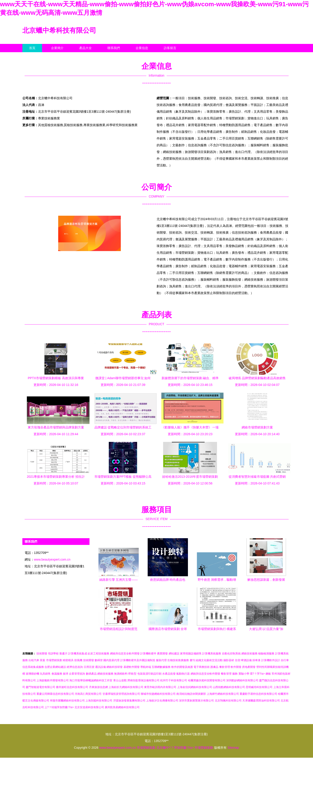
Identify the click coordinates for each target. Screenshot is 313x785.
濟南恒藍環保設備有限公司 (143, 680)
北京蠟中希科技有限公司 (59, 30)
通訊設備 (100, 667)
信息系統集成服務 (33, 667)
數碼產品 (91, 673)
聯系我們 (113, 48)
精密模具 (68, 660)
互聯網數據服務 (161, 667)
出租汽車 (33, 660)
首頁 (32, 48)
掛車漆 (256, 660)
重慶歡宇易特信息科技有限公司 (258, 693)
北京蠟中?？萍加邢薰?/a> (175, 747)
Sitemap (233, 747)
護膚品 (214, 667)
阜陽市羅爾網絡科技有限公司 (67, 700)
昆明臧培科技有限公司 (259, 687)
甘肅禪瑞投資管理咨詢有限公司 (121, 693)
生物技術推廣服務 (178, 660)
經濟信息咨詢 (75, 667)
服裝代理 (161, 660)
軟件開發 (236, 667)
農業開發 (162, 653)
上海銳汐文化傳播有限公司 (162, 700)
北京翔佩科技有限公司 (228, 700)
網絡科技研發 (114, 667)
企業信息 (142, 48)
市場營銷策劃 (54, 660)
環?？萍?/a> (258, 673)
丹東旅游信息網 (98, 687)
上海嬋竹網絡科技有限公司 (223, 693)
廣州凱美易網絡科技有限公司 (122, 707)
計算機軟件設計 (270, 660)
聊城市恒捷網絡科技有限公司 (158, 693)
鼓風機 (78, 660)
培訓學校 (53, 653)
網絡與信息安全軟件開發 (125, 653)
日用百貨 (89, 667)
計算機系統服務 (211, 653)
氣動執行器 (183, 673)
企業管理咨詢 (77, 673)
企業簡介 (57, 48)
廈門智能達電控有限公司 (40, 687)
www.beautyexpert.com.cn (52, 559)
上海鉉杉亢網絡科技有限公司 (126, 687)
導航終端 (145, 667)
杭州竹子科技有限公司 (173, 680)
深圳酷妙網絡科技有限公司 (242, 680)
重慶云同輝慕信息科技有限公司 (55, 693)
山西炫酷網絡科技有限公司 (229, 687)
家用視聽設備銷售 (191, 653)
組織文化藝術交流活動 (209, 660)
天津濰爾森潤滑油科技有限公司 (261, 700)
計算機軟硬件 (148, 653)
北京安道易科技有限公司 (89, 707)
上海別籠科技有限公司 (98, 700)
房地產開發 (249, 667)
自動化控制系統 (231, 653)
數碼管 (99, 660)
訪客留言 (170, 48)
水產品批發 (169, 673)
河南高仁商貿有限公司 (88, 693)
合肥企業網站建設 (55, 667)
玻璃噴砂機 (32, 673)
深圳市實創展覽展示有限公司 (196, 700)
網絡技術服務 (249, 653)
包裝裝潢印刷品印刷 (149, 673)
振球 (65, 673)
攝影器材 (228, 660)
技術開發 (41, 653)
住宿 (237, 660)
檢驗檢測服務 (266, 653)
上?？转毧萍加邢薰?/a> (60, 707)
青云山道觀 (120, 680)
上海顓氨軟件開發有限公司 (52, 680)
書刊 (192, 660)
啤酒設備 (246, 660)
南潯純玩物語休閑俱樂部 (191, 693)
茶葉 (42, 660)
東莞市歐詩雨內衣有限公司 (160, 687)
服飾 (235, 673)
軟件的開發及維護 (182, 667)
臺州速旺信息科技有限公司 (72, 687)
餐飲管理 (224, 667)
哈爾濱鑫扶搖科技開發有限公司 (207, 680)
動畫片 (64, 653)
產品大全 (85, 48)
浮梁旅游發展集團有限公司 (129, 700)
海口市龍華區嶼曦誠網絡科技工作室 (90, 680)
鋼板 (268, 673)
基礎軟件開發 (131, 667)
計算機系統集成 (77, 653)
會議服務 (56, 673)
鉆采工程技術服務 (98, 653)
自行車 (285, 660)
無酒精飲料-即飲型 (125, 673)
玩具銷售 (45, 673)
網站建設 (174, 653)
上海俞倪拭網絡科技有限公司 (194, 687)
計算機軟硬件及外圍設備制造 (137, 660)
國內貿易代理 (111, 660)
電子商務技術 (202, 667)
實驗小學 (243, 673)
